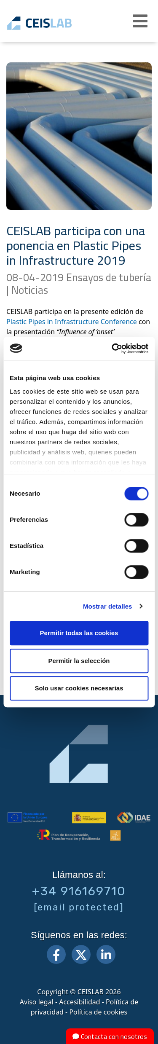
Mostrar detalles (107, 606)
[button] (141, 21)
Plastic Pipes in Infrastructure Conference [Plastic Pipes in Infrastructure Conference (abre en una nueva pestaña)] (71, 321)
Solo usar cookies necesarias (79, 688)
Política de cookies (98, 1012)
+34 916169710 (79, 891)
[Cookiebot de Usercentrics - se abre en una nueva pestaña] (112, 348)
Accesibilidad (79, 1001)
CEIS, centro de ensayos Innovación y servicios (51, 23)
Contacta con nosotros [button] (109, 1036)
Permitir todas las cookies (79, 632)
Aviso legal (37, 1001)
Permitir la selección (79, 660)
